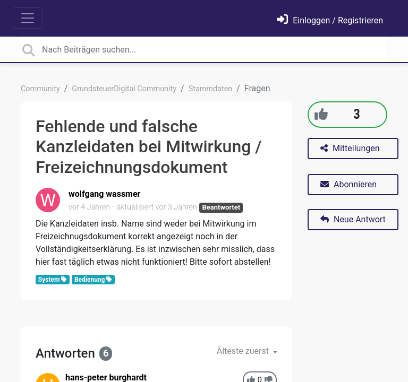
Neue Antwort (353, 219)
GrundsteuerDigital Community (124, 88)
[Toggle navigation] (27, 18)
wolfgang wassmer (104, 194)
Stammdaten (211, 88)
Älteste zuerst (244, 351)
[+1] (321, 114)
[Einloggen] (330, 20)
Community (40, 88)
